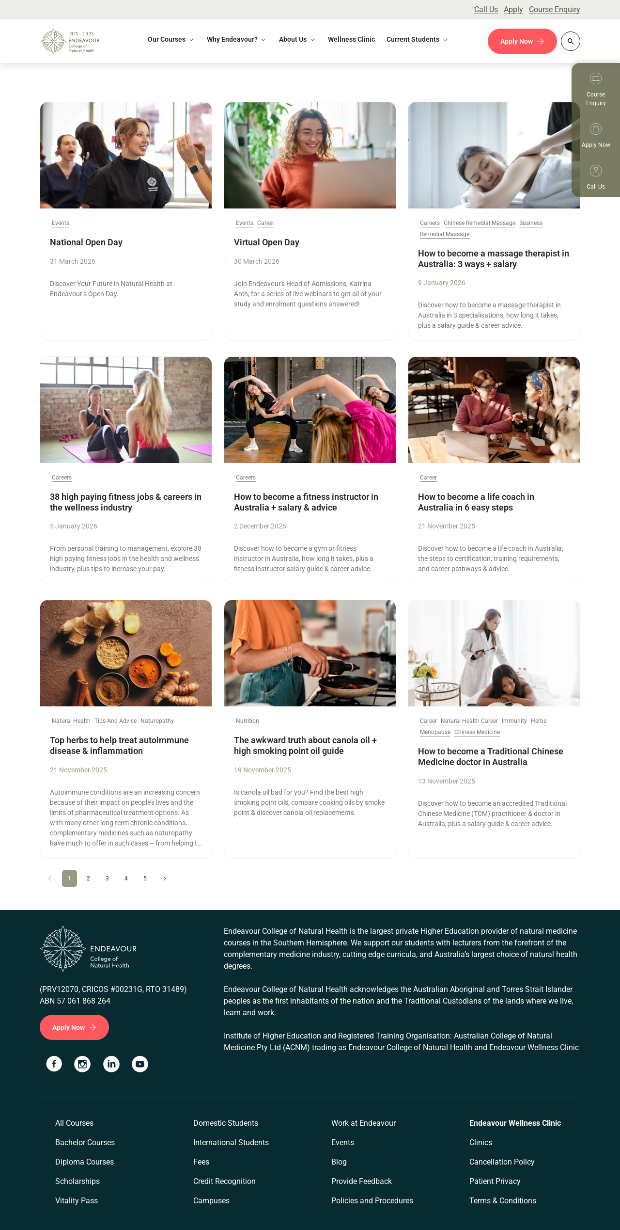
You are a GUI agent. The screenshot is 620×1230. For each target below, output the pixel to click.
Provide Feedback (361, 1181)
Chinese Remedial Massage (479, 223)
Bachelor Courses (85, 1142)
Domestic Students (225, 1123)
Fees (201, 1161)
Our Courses (167, 39)
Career (265, 223)
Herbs (538, 721)
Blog (339, 1161)
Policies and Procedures (372, 1200)
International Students (231, 1142)
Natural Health (71, 721)
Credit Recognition (224, 1181)
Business (530, 223)
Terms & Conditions (502, 1200)
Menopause (435, 732)
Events (60, 223)
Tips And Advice (115, 721)
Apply (513, 9)
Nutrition (247, 721)
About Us (293, 39)
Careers (430, 223)
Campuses (211, 1200)
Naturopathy (157, 721)
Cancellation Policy (502, 1161)
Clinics (480, 1142)
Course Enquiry (554, 9)
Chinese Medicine (477, 732)
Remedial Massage (444, 234)
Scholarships (77, 1181)
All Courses (74, 1123)
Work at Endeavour (363, 1123)
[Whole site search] (570, 41)
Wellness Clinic (351, 39)
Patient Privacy (495, 1181)
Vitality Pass (76, 1200)
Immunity (514, 721)
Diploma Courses (84, 1161)
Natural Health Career (469, 721)
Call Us (486, 9)
